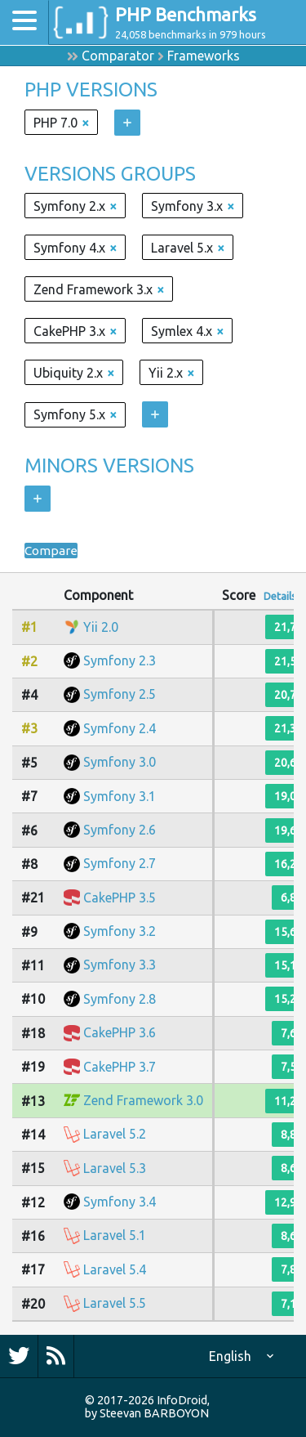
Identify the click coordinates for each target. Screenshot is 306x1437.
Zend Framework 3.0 (143, 1100)
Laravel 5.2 (114, 1133)
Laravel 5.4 (114, 1269)
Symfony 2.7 (119, 863)
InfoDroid (182, 1400)
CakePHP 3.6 (119, 1032)
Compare (51, 550)
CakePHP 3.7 (119, 1066)
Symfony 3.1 (119, 796)
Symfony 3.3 (119, 964)
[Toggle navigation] (24, 22)
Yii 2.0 (100, 627)
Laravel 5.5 (114, 1303)
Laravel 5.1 (114, 1235)
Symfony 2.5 (119, 694)
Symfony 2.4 (119, 728)
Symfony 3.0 (119, 761)
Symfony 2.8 (119, 999)
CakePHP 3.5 (119, 897)
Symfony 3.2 (119, 931)
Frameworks (203, 55)
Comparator (118, 55)
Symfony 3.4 (119, 1201)
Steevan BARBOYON (154, 1413)
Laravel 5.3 (114, 1168)
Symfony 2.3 (119, 660)
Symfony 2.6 (119, 829)
